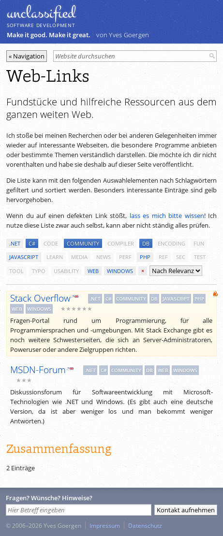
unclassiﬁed (41, 13)
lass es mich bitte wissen (167, 215)
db (145, 243)
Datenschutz (145, 525)
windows (120, 271)
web (93, 271)
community (83, 243)
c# (32, 243)
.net (14, 243)
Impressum (104, 525)
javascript (23, 257)
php (145, 257)
